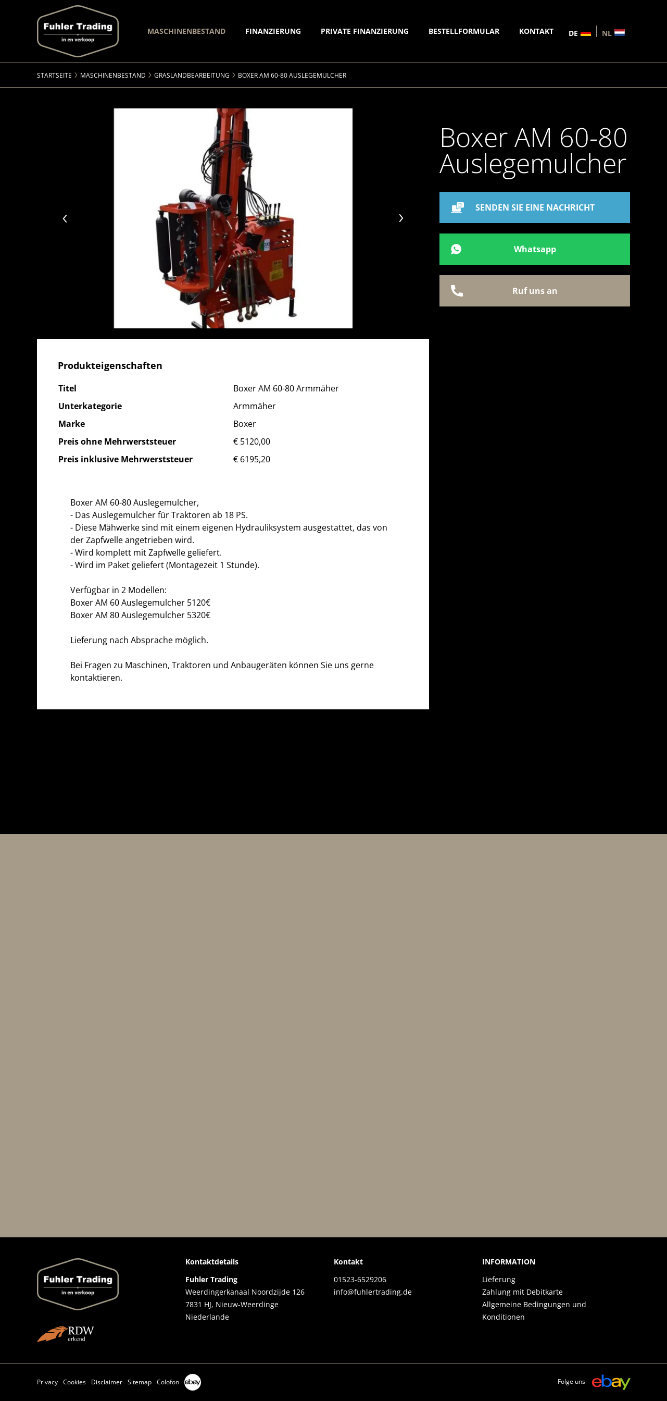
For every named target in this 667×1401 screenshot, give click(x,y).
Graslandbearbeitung (192, 75)
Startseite (54, 75)
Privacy (47, 1382)
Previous (65, 218)
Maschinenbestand (113, 75)
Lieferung (498, 1279)
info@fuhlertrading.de (373, 1292)
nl (607, 32)
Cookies (74, 1382)
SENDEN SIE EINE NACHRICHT (535, 207)
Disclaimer (106, 1382)
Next (401, 218)
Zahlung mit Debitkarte (522, 1292)
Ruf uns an (535, 291)
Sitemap (140, 1382)
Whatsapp (535, 249)
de (573, 32)
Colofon (168, 1382)
